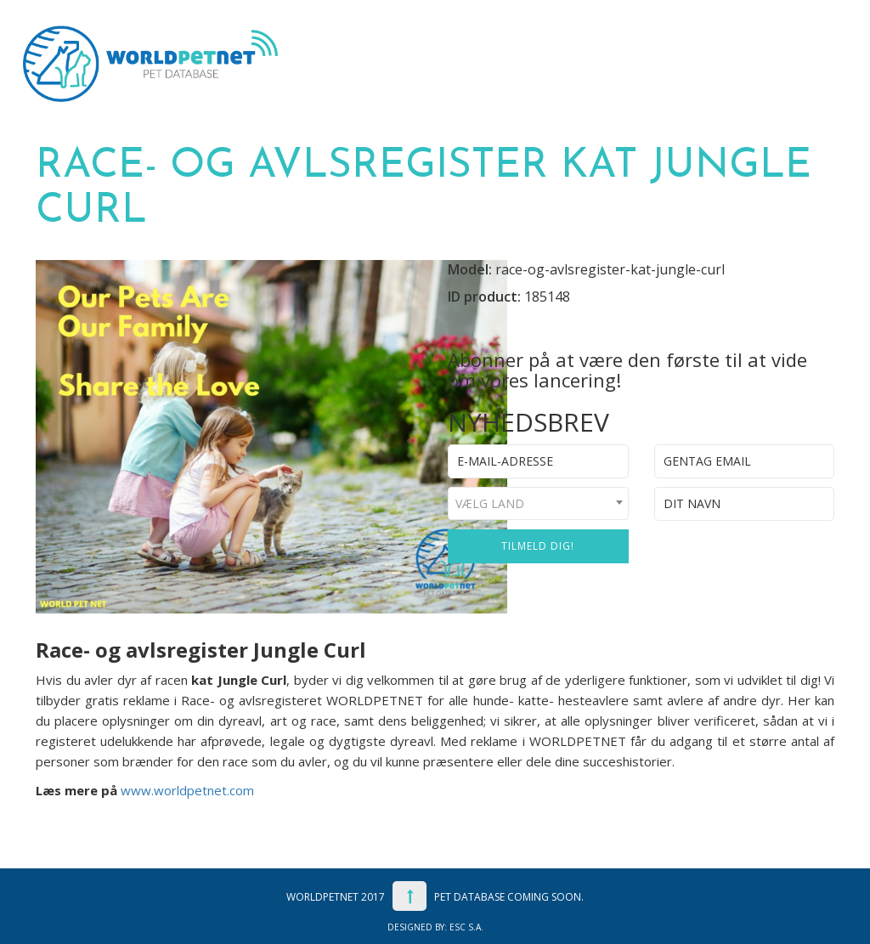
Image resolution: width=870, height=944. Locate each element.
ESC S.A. (466, 927)
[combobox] (538, 503)
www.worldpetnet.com (187, 790)
